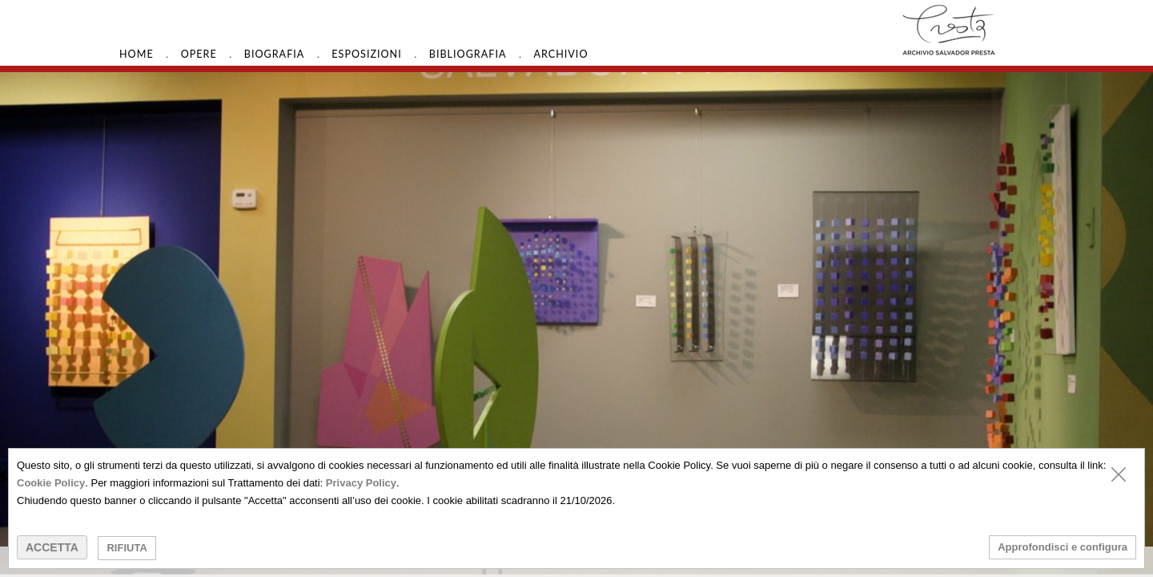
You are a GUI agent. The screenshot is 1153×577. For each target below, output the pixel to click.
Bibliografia (468, 54)
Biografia (274, 54)
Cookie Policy (51, 483)
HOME (136, 54)
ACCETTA (52, 547)
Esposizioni (366, 54)
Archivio (560, 54)
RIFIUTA (126, 548)
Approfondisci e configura (1062, 547)
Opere (199, 54)
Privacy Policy (361, 483)
